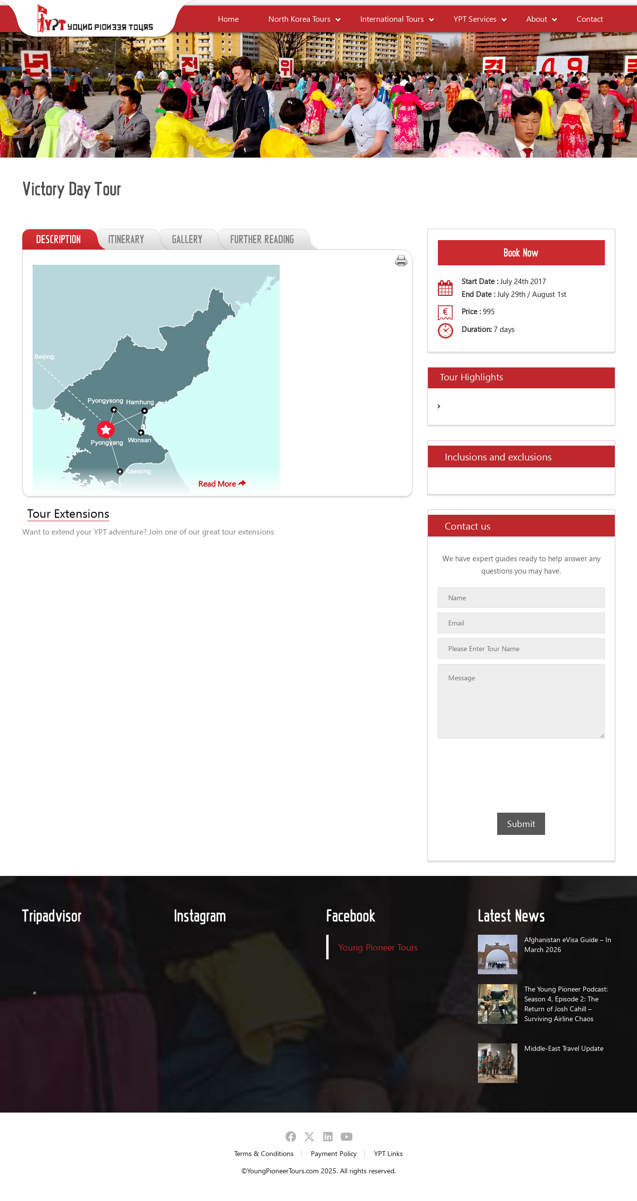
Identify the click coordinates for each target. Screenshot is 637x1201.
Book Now (521, 252)
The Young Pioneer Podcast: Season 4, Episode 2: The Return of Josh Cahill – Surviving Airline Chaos (566, 1003)
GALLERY (194, 239)
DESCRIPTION (65, 239)
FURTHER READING (269, 239)
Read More (223, 483)
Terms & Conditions (264, 1153)
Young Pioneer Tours (378, 947)
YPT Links (388, 1153)
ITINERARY (133, 239)
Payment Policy (334, 1153)
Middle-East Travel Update (563, 1048)
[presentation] (495, 775)
